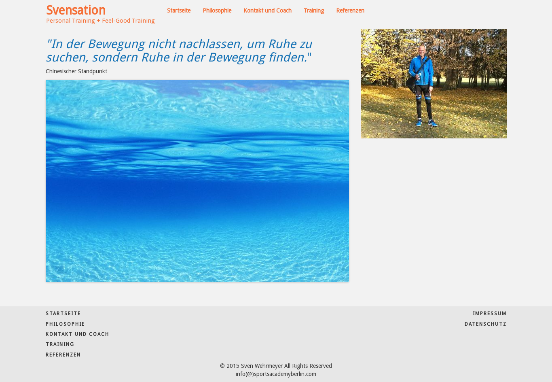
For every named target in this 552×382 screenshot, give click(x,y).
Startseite (178, 10)
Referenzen (350, 10)
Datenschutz (486, 324)
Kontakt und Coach (267, 10)
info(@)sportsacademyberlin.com (276, 374)
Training (314, 10)
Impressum (490, 313)
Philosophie (217, 10)
